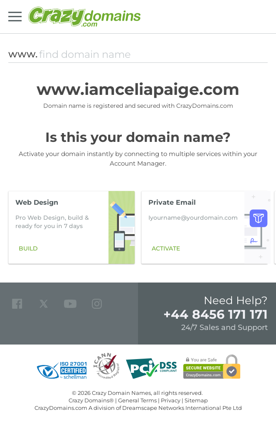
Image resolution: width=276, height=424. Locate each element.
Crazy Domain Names (121, 392)
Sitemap (196, 400)
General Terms (137, 400)
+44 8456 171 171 (215, 314)
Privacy (170, 400)
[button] (257, 227)
